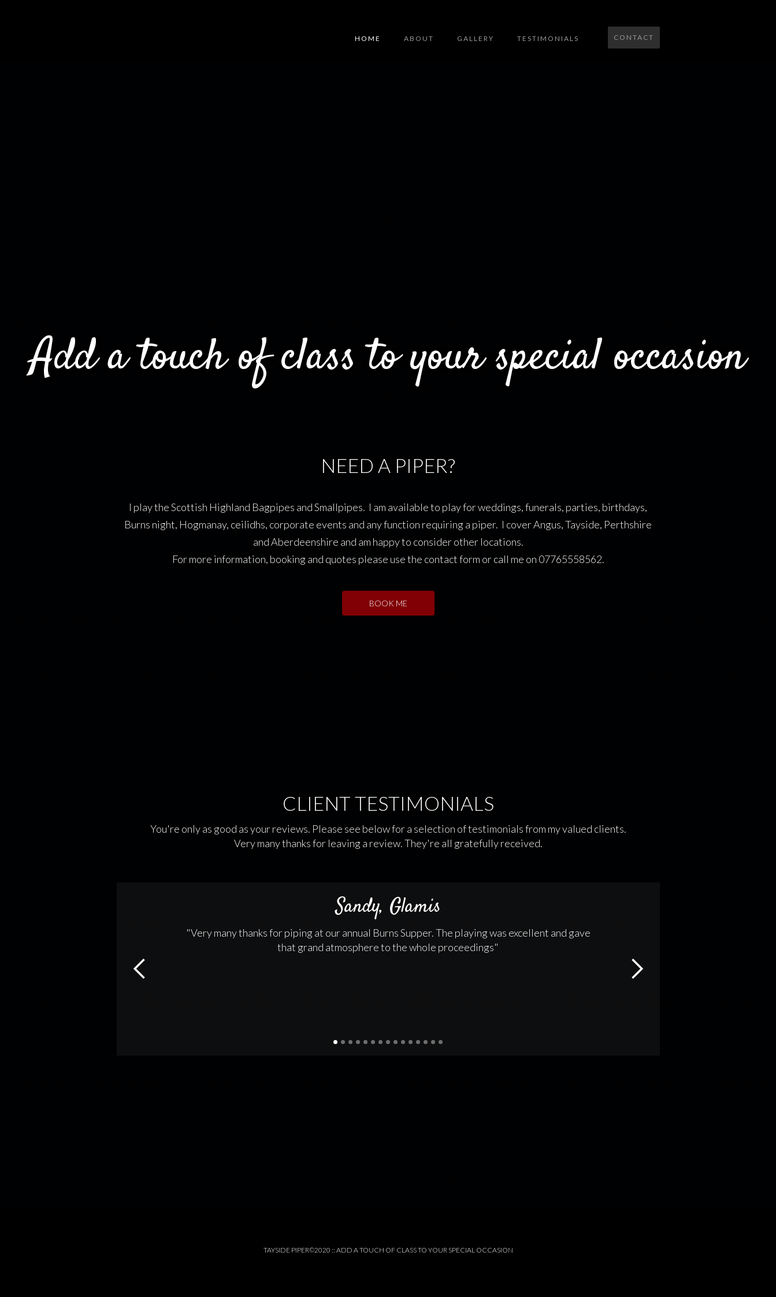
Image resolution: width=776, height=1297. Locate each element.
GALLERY (475, 38)
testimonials (548, 38)
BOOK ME (388, 603)
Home (368, 38)
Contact (634, 37)
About (419, 38)
